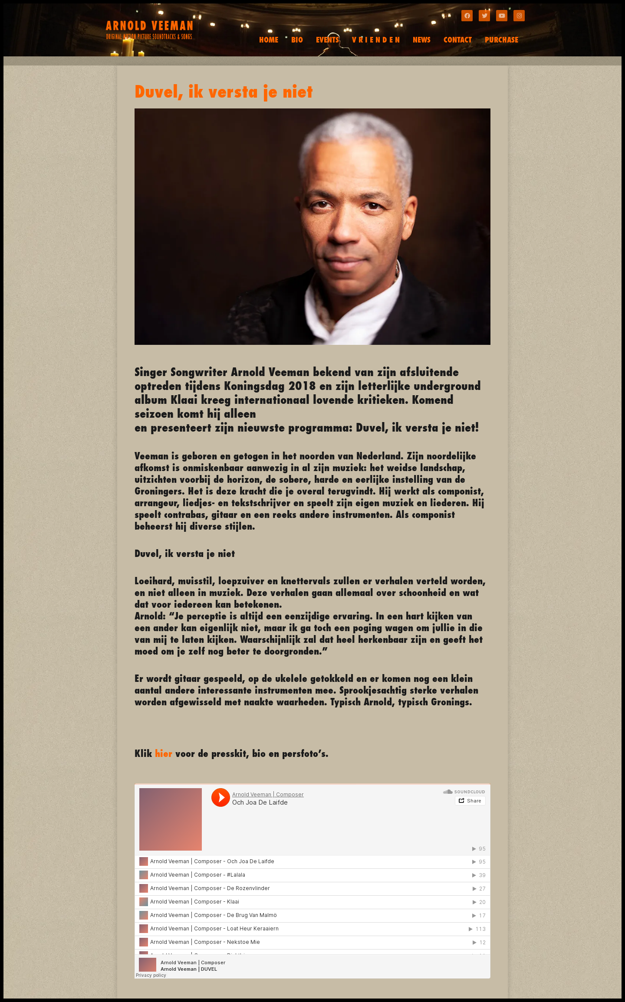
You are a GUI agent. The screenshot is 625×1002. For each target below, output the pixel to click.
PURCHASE (501, 39)
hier (163, 753)
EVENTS (327, 39)
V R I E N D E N (376, 39)
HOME (268, 39)
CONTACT (458, 39)
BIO (297, 39)
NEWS (422, 39)
